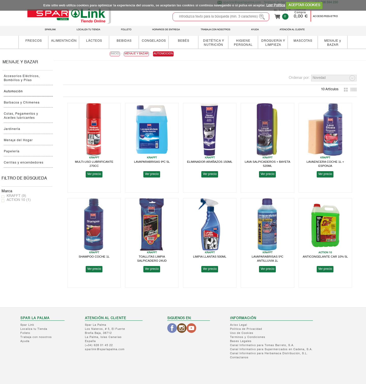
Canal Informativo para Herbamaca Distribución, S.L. (269, 353)
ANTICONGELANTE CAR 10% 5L (325, 256)
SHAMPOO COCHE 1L (94, 256)
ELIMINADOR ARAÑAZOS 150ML (210, 161)
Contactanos (239, 357)
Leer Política (275, 5)
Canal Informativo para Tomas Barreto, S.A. (262, 345)
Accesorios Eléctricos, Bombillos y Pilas (22, 78)
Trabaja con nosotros (36, 337)
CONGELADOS (154, 40)
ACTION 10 (19, 200)
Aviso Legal (238, 325)
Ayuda (24, 341)
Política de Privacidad (246, 329)
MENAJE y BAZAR (332, 43)
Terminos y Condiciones (247, 337)
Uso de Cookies (241, 333)
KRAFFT (16, 196)
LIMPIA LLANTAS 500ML (209, 256)
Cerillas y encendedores (23, 162)
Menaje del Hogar (18, 140)
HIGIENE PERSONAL (243, 43)
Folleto (25, 333)
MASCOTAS (303, 40)
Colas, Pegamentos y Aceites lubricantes (21, 116)
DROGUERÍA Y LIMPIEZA (273, 43)
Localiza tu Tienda (33, 329)
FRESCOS (33, 40)
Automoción (13, 91)
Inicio (115, 53)
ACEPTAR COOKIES (304, 5)
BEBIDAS (124, 40)
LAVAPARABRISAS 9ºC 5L (152, 161)
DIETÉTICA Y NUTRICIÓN (213, 43)
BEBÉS (183, 40)
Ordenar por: (299, 78)
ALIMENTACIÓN (64, 40)
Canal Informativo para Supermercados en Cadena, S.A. (271, 349)
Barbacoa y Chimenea (22, 102)
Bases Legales (241, 341)
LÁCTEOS (94, 40)
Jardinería (12, 129)
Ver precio (94, 174)
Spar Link (27, 325)
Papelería (12, 151)
